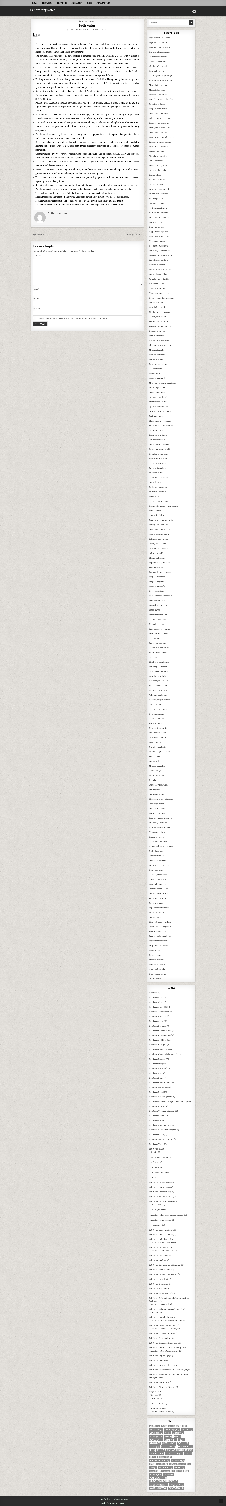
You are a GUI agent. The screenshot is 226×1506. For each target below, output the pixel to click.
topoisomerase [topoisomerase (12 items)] (176, 1488)
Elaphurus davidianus (159, 662)
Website (36, 308)
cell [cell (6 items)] (181, 1439)
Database (153, 993)
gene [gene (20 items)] (188, 1453)
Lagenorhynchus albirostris (161, 137)
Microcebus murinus (158, 893)
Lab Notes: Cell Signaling (161, 1242)
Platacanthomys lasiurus (160, 421)
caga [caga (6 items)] (177, 1436)
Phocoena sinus (156, 567)
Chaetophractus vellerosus (161, 799)
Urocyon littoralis (157, 969)
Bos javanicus (155, 756)
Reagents (153, 1392)
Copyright (62, 3)
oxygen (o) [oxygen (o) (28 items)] (155, 1474)
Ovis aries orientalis (158, 709)
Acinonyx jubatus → (135, 235)
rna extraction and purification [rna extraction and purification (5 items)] (163, 1481)
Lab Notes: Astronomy (159, 1187)
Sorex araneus (155, 723)
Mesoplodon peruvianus (160, 128)
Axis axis (153, 657)
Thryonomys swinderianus (161, 345)
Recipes (154, 1395)
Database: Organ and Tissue (161, 1111)
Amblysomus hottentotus (160, 80)
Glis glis (152, 780)
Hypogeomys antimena (159, 827)
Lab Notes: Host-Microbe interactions (167, 1320)
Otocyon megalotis (157, 974)
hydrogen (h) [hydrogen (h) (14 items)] (178, 1460)
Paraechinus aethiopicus (160, 326)
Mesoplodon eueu (157, 90)
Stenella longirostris (158, 156)
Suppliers (154, 1167)
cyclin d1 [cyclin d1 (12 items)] (183, 1443)
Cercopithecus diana (158, 544)
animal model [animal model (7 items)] (156, 1432)
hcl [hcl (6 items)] (152, 1457)
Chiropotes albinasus (158, 548)
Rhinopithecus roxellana (160, 922)
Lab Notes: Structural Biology (162, 1387)
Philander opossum (157, 733)
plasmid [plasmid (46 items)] (168, 1474)
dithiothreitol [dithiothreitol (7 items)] (185, 1446)
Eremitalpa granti (157, 307)
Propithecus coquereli (159, 189)
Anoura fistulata (156, 473)
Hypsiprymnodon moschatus (162, 298)
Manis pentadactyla (158, 794)
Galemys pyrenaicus (158, 317)
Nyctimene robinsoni (158, 841)
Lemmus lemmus (157, 813)
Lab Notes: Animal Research (161, 1182)
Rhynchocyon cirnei (158, 685)
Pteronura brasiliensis (159, 217)
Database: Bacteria (157, 1026)
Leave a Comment (101, 30)
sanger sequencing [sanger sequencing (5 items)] (158, 1484)
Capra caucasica (156, 704)
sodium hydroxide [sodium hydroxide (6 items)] (158, 1488)
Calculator (155, 1312)
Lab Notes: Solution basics (162, 1251)
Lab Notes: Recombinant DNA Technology (168, 1370)
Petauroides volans (157, 336)
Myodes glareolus (157, 766)
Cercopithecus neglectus (160, 927)
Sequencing (155, 1225)
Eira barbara (154, 373)
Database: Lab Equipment (160, 1097)
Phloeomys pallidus (158, 823)
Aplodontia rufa (156, 430)
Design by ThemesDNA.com (113, 1503)
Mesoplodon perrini (158, 132)
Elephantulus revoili (158, 66)
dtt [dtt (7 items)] (152, 1450)
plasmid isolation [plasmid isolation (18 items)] (158, 1477)
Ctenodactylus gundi (158, 785)
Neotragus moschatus (159, 246)
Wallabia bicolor (156, 284)
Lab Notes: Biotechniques (160, 1201)
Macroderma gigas (157, 860)
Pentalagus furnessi (158, 667)
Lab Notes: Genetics (158, 1279)
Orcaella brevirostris (158, 879)
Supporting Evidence (160, 1172)
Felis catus (87, 25)
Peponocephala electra (159, 908)
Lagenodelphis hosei (158, 884)
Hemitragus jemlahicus (159, 700)
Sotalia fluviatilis (156, 515)
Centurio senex (156, 482)
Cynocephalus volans (158, 407)
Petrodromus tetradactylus (161, 99)
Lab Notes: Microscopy (160, 1220)
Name (36, 289)
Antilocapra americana (159, 213)
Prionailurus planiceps (159, 633)
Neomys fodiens (156, 719)
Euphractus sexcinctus (159, 364)
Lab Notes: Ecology (157, 1260)
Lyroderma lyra (156, 359)
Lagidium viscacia (157, 354)
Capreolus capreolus (158, 643)
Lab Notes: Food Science (160, 1270)
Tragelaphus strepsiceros (160, 255)
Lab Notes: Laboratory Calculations (164, 1309)
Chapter (154, 1152)
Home (34, 3)
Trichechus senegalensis (160, 118)
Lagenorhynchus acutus (160, 142)
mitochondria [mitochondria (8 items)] (165, 1467)
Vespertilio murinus (158, 109)
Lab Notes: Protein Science (161, 1365)
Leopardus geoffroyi (158, 586)
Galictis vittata (155, 369)
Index (89, 3)
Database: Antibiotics (158, 1012)
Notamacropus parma (159, 293)
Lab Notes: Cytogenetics (160, 1255)
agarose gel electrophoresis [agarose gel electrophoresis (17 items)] (175, 1426)
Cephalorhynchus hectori (160, 572)
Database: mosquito (158, 1106)
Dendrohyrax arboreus (159, 681)
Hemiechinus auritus (158, 728)
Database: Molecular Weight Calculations (167, 1101)
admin (71, 30)
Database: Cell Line (157, 1040)
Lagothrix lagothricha (158, 941)
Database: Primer (156, 1120)
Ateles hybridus (156, 198)
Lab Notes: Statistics (158, 1382)
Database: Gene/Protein (159, 1083)
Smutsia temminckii (158, 397)
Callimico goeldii (156, 553)
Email (36, 299)
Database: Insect (156, 1092)
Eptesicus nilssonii (157, 104)
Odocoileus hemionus (159, 648)
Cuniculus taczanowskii (160, 449)
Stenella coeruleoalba (158, 889)
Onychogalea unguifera (159, 52)
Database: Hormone (158, 1087)
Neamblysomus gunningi (160, 76)
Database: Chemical (158, 1049)
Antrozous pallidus (157, 492)
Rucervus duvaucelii (158, 652)
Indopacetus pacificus (159, 123)
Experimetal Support (159, 1157)
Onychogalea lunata (158, 57)
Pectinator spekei (156, 416)
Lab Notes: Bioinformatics (160, 1196)
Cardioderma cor (156, 856)
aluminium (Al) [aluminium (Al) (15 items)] (172, 1429)
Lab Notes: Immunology (160, 1293)
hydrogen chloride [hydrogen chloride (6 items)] (158, 1464)
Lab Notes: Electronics (160, 1304)
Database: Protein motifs (160, 1125)
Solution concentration (160, 1412)
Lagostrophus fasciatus (159, 38)
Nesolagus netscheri (158, 832)
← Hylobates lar (37, 235)
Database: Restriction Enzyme (162, 1130)
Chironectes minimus (158, 737)
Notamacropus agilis (158, 288)
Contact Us (47, 3)
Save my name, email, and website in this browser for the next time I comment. (71, 318)
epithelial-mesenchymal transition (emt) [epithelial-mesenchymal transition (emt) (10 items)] (174, 1450)
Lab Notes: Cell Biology (159, 1239)
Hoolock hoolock (156, 591)
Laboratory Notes (42, 10)
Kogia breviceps (156, 903)
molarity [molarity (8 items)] (179, 1467)
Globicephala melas (158, 875)
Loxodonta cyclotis (157, 676)
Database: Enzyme (157, 1068)
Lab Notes (153, 1149)
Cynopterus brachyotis (159, 501)
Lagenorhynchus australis (161, 520)
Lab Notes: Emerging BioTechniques (166, 1215)
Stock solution (156, 1403)
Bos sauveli (154, 761)
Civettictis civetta (156, 184)
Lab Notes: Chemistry (158, 1247)
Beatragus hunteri (157, 265)
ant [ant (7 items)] (167, 1432)
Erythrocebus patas (158, 931)
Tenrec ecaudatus (157, 303)
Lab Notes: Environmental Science (164, 1265)
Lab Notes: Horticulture (159, 1288)
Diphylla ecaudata (157, 851)
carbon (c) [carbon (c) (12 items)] (170, 1439)
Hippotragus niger (157, 227)
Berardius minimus (158, 95)
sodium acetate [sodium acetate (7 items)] (177, 1484)
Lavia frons (154, 496)
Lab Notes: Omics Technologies (163, 1343)
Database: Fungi (156, 1078)
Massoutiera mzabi (157, 392)
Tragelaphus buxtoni (158, 260)
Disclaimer (76, 3)
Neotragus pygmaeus (158, 241)
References (155, 1162)
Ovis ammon (155, 638)
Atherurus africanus (158, 459)
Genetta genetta (156, 955)
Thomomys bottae (157, 388)
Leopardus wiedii (157, 378)
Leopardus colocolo (158, 577)
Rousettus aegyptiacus (159, 865)
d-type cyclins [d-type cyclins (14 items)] (168, 1446)
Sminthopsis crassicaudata (161, 425)
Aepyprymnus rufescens (160, 269)
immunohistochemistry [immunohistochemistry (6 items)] (180, 1464)
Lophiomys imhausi (158, 435)
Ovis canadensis (156, 714)
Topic (153, 1177)
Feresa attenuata (156, 151)
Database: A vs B (156, 997)
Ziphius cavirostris (157, 898)
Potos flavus (154, 610)
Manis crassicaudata (158, 402)
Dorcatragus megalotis (159, 236)
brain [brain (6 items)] (168, 1436)
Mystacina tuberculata (159, 113)
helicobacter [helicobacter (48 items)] (164, 1457)
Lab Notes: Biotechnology (160, 1230)
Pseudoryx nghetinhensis (160, 818)
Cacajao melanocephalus (160, 936)
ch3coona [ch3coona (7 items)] (155, 1443)
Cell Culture (155, 1205)
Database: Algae (156, 1002)
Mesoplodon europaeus (159, 529)
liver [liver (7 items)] (153, 1467)
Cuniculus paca (156, 870)
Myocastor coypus (157, 808)
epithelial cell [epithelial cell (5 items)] (156, 1453)
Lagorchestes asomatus (159, 47)
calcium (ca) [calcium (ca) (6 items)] (156, 1439)
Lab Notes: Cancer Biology (161, 1235)
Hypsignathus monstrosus (161, 846)
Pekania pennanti (157, 964)
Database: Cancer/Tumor (160, 1031)
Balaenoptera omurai (158, 539)
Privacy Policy (103, 3)
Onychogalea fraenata (159, 61)
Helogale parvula (156, 624)
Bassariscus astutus (158, 615)
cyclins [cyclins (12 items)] (154, 1446)
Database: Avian (156, 1021)
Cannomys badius (157, 440)
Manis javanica (155, 790)
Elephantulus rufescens (159, 312)
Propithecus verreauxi (159, 946)
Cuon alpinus (155, 979)
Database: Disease (157, 1059)
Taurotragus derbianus (159, 251)
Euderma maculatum (158, 487)
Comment (38, 255)
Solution (155, 1398)
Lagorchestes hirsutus (159, 43)
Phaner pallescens (157, 558)
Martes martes (155, 917)
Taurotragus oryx (157, 222)
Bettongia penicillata (158, 274)
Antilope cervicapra (158, 208)
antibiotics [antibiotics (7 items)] (178, 1432)
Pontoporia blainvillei (158, 525)
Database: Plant (156, 1116)
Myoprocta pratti (156, 350)
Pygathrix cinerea (157, 600)
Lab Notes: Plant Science (160, 1360)
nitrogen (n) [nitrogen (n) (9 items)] (182, 1471)
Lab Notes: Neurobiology (160, 1338)
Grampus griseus (156, 837)
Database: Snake (156, 1135)
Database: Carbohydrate (160, 1035)
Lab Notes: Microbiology (160, 1317)
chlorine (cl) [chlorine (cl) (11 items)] (168, 1443)
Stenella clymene (156, 203)
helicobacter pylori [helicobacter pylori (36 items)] (159, 1460)
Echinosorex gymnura (159, 321)
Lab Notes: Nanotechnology (161, 1333)
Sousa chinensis (156, 161)
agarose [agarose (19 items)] (154, 1426)
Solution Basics (156, 1408)
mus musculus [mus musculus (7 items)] (167, 1471)
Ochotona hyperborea (159, 671)
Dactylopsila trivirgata (159, 340)
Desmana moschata (158, 690)
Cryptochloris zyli (157, 71)
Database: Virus (156, 1144)
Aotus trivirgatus (156, 912)
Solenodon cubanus (158, 695)
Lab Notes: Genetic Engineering (163, 1274)
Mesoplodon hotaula (158, 85)
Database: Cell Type (158, 1045)
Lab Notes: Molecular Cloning (163, 1329)
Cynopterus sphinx (157, 463)
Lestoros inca (155, 742)
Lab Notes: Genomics (158, 1284)
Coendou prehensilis (158, 454)
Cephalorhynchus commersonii (163, 506)
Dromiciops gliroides (158, 747)
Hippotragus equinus (158, 232)
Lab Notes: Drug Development (163, 1351)
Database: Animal (88, 21)
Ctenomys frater (156, 804)
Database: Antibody (157, 1016)
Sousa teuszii (155, 511)
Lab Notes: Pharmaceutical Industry (165, 1348)
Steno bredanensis (157, 170)
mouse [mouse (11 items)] (154, 1471)
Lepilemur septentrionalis (160, 562)
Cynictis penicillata (157, 619)
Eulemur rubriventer (158, 194)
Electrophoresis (157, 1210)
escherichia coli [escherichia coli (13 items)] (174, 1453)
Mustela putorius (156, 960)
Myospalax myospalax (159, 444)
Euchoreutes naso (157, 775)
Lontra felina (155, 175)
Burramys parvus (157, 331)
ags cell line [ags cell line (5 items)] (156, 1429)
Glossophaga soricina (158, 477)
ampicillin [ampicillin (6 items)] (187, 1429)
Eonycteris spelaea (157, 468)
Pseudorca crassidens (159, 146)
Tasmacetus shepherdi (159, 534)
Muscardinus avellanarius (160, 411)
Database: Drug (156, 1064)
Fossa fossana (155, 950)
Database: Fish (155, 1073)
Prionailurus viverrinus (159, 629)
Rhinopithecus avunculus (160, 596)
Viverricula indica (157, 180)
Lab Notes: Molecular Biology (162, 1325)
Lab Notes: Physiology (159, 1356)
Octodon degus (156, 771)
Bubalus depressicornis (159, 752)
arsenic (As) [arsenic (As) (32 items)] (156, 1436)
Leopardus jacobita (157, 582)
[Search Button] (194, 11)
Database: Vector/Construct (161, 1139)
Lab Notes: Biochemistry (160, 1192)
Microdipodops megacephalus (162, 383)
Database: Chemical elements (162, 1054)
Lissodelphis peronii (158, 165)
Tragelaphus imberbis (159, 279)
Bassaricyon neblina (158, 605)
